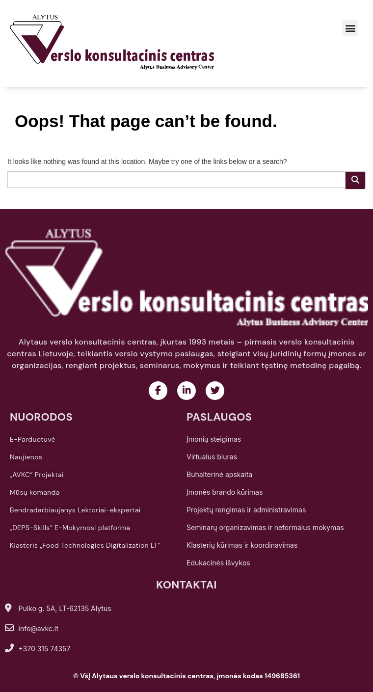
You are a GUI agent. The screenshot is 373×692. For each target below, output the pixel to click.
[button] (350, 28)
